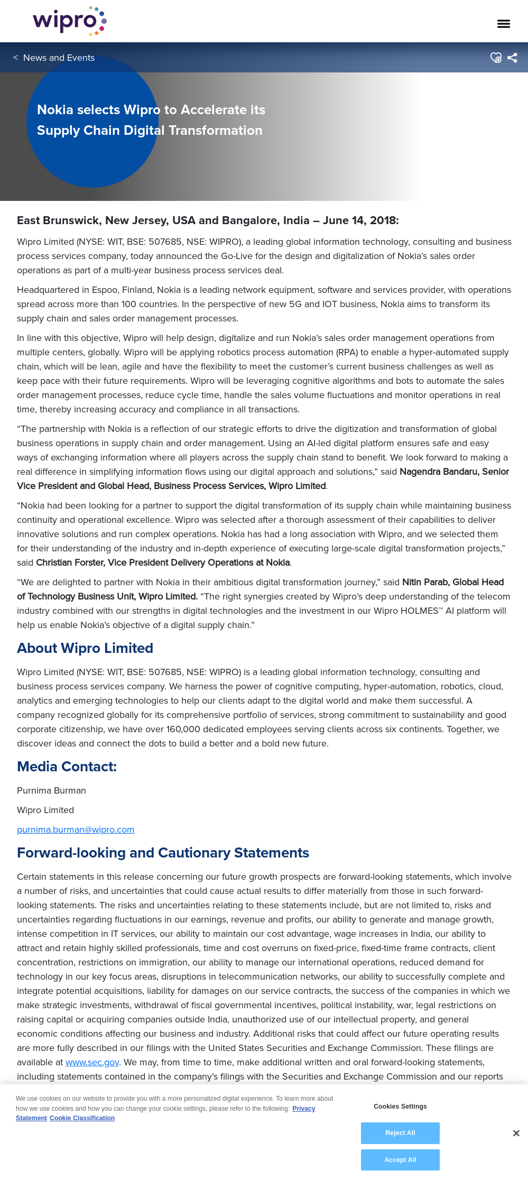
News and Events (59, 57)
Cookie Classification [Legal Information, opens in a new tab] (82, 1126)
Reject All (400, 1141)
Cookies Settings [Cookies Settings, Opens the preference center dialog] (400, 1114)
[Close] (516, 1141)
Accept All (400, 1167)
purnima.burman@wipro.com (76, 829)
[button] (495, 58)
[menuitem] (511, 58)
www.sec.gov (92, 1061)
